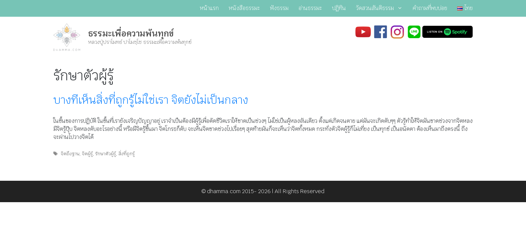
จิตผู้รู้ (87, 154)
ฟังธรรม (279, 8)
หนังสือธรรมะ (244, 8)
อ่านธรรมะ (310, 8)
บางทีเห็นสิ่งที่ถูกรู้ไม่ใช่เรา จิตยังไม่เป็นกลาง (150, 100)
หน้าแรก (209, 8)
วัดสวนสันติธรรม (382, 8)
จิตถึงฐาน (70, 154)
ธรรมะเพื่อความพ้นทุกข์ (131, 33)
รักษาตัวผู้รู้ (105, 154)
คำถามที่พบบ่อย (430, 8)
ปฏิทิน (339, 8)
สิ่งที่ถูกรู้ (126, 154)
